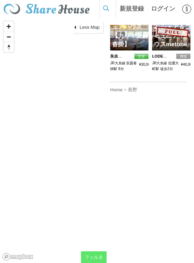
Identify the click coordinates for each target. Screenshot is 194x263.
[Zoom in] (9, 26)
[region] (53, 140)
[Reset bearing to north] (9, 47)
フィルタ (94, 257)
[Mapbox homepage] (17, 257)
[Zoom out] (9, 37)
